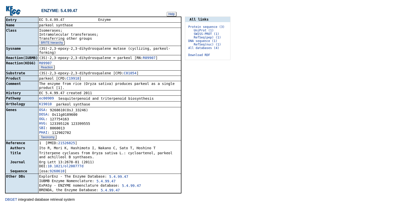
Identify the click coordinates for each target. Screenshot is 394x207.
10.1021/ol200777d (65, 167)
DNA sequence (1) (202, 41)
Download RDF (199, 55)
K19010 (45, 104)
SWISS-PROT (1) (206, 34)
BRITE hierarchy (52, 43)
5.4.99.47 (118, 177)
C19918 (73, 79)
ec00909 (46, 99)
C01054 (130, 74)
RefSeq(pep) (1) (207, 37)
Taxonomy (48, 137)
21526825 (66, 143)
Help (171, 14)
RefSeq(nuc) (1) (207, 44)
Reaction (47, 68)
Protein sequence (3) (206, 27)
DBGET (11, 200)
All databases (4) (203, 48)
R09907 (149, 58)
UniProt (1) (204, 30)
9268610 (57, 172)
